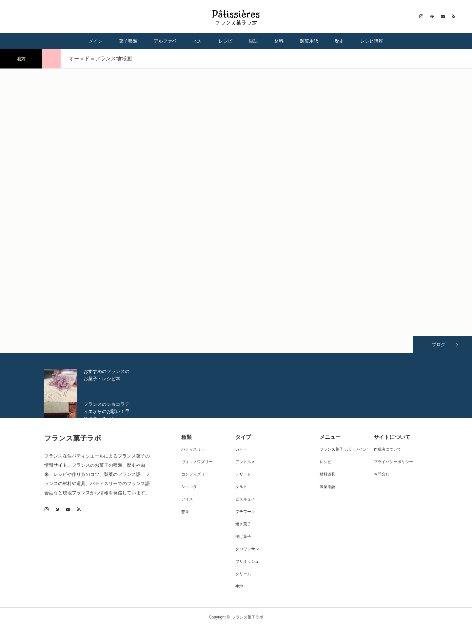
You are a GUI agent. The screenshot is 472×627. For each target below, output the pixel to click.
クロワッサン (247, 549)
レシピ (225, 41)
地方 (197, 41)
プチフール (245, 511)
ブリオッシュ (247, 561)
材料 (279, 41)
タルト (241, 486)
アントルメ (245, 462)
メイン (96, 41)
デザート (243, 474)
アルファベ (165, 41)
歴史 (339, 41)
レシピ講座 (371, 41)
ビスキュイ (245, 499)
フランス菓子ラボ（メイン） (345, 449)
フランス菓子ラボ (72, 438)
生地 (239, 586)
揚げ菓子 (243, 536)
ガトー (241, 449)
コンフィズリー (195, 474)
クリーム (243, 574)
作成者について (387, 449)
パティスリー (193, 449)
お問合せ (381, 474)
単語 (253, 41)
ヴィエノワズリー (197, 462)
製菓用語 (309, 41)
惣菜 (185, 511)
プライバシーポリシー (393, 462)
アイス (187, 499)
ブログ (438, 344)
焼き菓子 (243, 524)
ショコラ (189, 486)
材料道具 (327, 474)
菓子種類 (128, 41)
